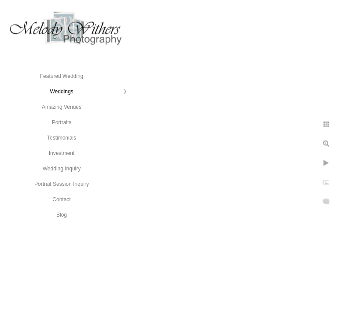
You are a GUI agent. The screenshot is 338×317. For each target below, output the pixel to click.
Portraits (62, 122)
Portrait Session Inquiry (61, 184)
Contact (61, 199)
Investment (62, 153)
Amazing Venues (61, 107)
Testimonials (61, 138)
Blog (61, 215)
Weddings (61, 91)
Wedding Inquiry (62, 169)
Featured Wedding (62, 76)
